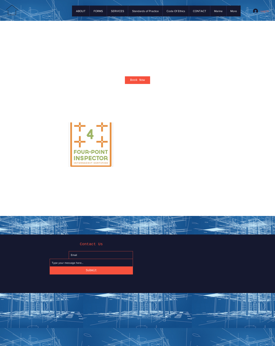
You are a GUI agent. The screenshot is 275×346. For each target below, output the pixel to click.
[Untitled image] (91, 144)
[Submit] (91, 270)
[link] (137, 80)
